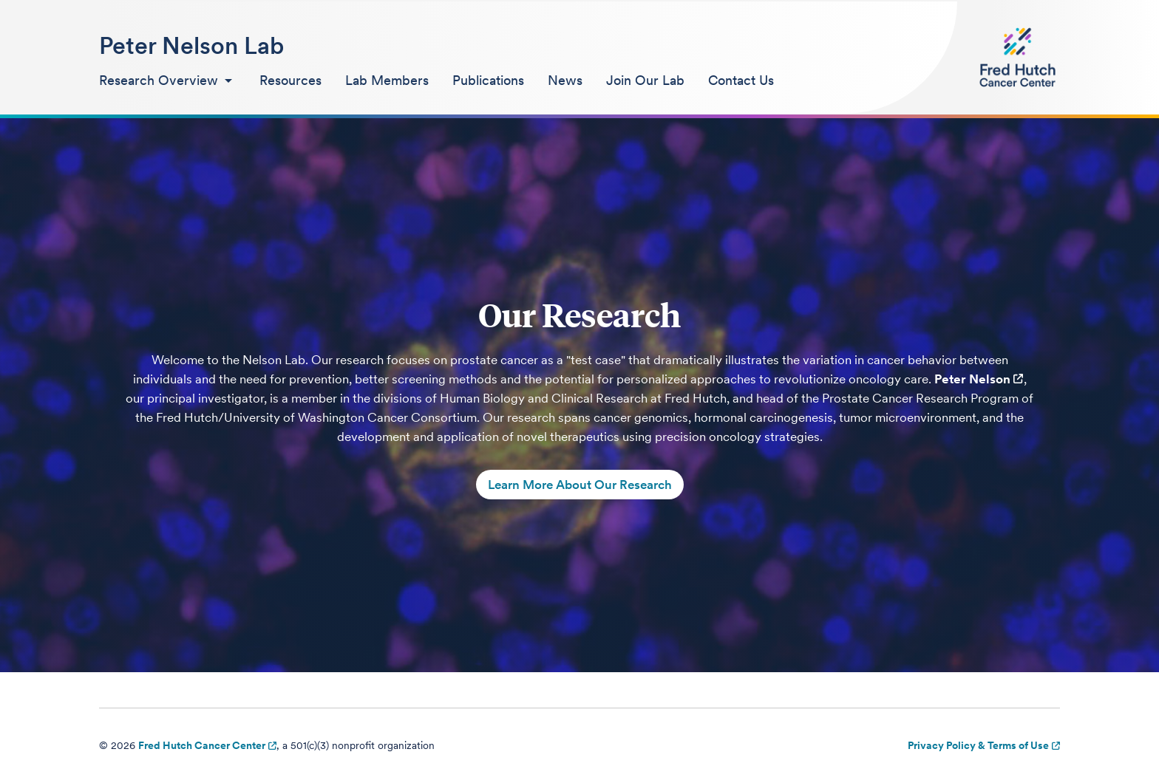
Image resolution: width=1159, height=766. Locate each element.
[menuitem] (167, 81)
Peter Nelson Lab (191, 45)
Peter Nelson (972, 379)
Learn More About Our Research (580, 484)
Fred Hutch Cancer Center (201, 745)
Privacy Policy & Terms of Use (978, 745)
